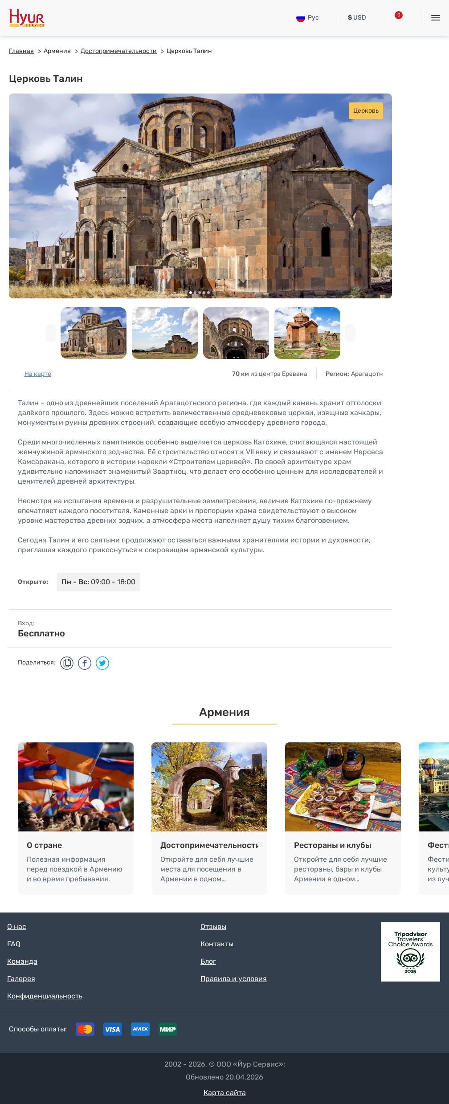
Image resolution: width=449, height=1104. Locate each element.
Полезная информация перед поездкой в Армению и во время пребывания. (74, 869)
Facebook (372, 1031)
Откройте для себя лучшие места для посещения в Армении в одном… (206, 869)
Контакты (216, 944)
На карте (37, 374)
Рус (307, 17)
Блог (208, 961)
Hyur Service (27, 18)
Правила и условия (233, 978)
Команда (22, 961)
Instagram (400, 1031)
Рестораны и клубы (332, 845)
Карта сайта (225, 1092)
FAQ (13, 944)
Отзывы (213, 926)
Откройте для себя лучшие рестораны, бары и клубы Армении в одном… (340, 869)
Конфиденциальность (44, 996)
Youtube (427, 1031)
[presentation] (50, 333)
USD (357, 17)
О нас (16, 926)
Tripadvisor (344, 1031)
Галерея (21, 978)
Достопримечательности (209, 845)
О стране (44, 845)
